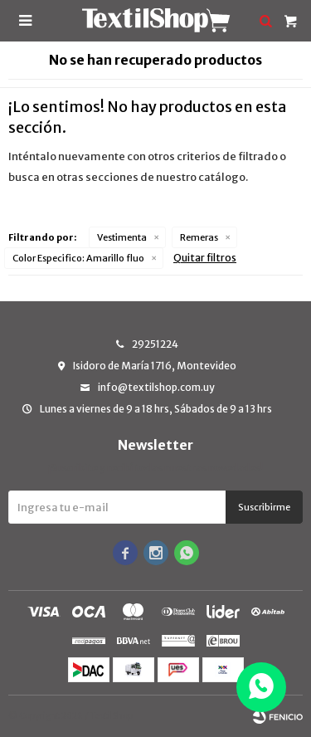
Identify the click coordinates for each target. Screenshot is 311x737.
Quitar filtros (204, 257)
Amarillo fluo (78, 258)
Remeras (199, 237)
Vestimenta (122, 237)
